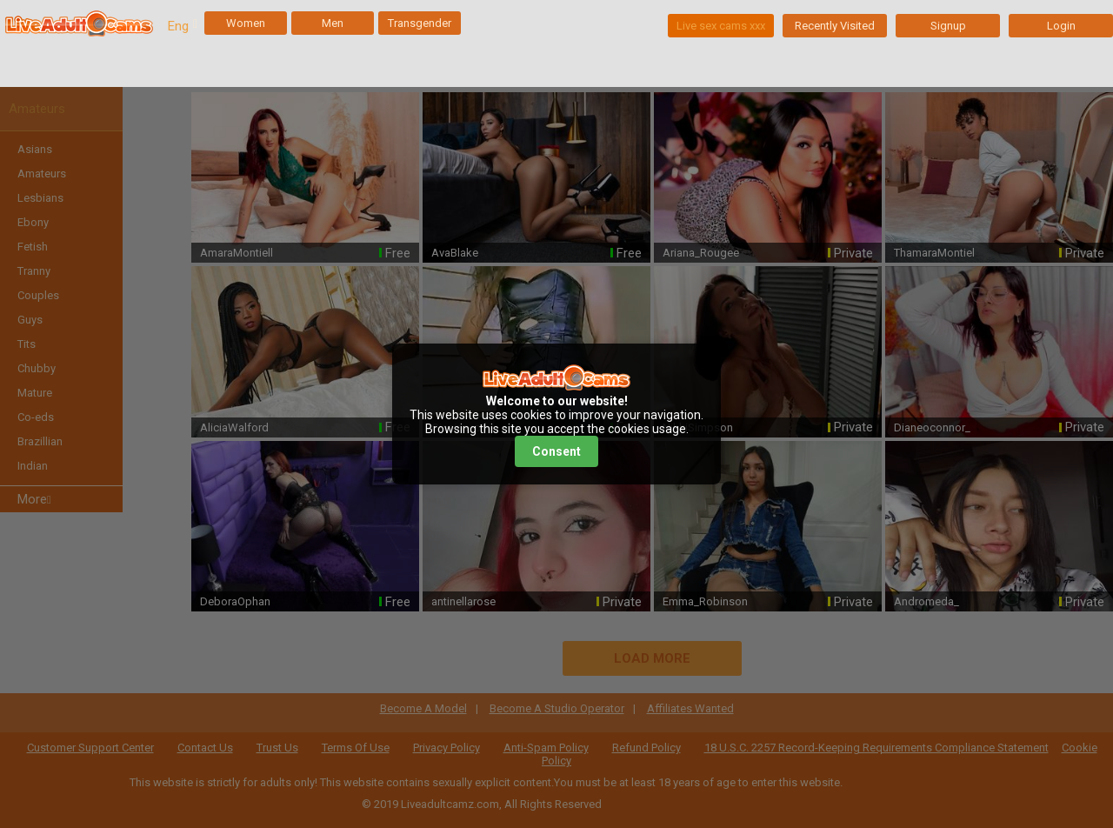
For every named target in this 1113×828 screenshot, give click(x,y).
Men (332, 23)
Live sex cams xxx (720, 25)
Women (245, 23)
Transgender (419, 23)
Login (1061, 25)
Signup (948, 25)
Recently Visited (835, 25)
